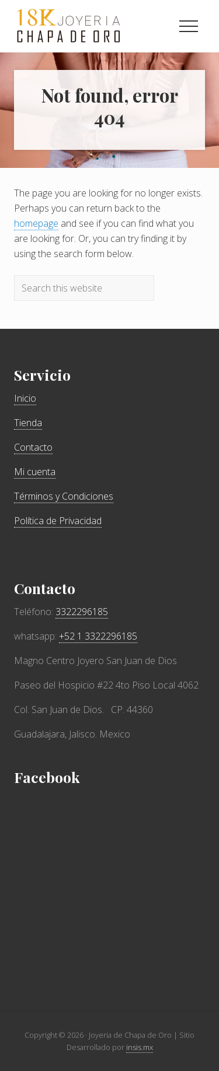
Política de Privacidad (58, 520)
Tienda (28, 422)
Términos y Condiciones (63, 496)
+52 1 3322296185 (98, 636)
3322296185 (81, 611)
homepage (36, 223)
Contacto (33, 447)
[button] (188, 26)
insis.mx (139, 1047)
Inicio (25, 398)
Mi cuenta (34, 471)
